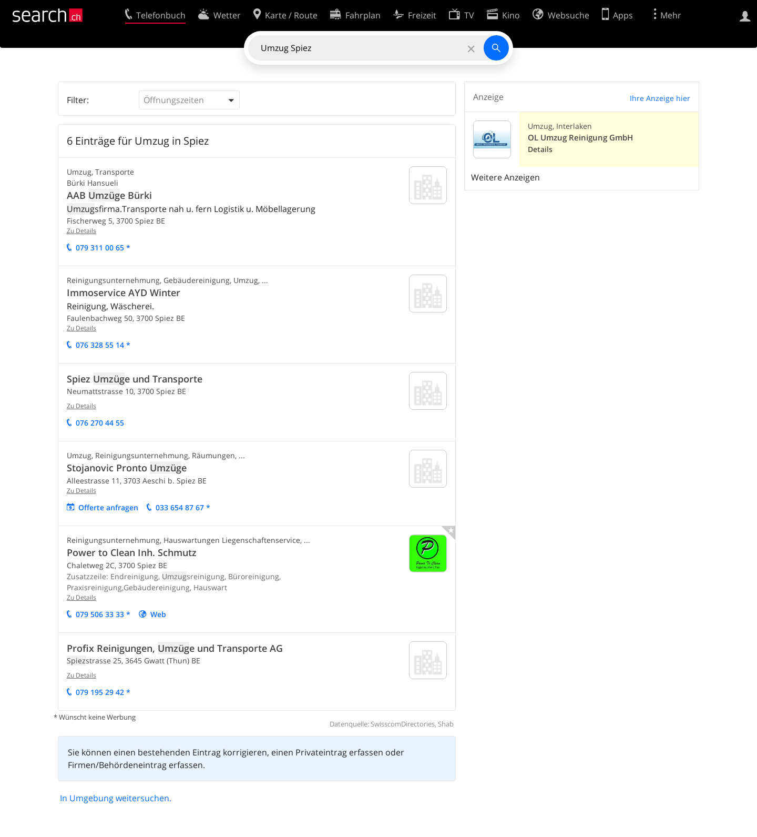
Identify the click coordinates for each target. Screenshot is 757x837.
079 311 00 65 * (103, 248)
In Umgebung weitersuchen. (115, 798)
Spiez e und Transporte (134, 378)
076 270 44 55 (100, 423)
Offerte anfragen (108, 507)
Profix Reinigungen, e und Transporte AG (175, 648)
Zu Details (81, 230)
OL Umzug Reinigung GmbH (580, 137)
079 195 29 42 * (103, 692)
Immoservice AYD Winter (123, 292)
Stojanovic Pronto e (127, 467)
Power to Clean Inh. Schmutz (132, 552)
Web (158, 614)
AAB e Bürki (109, 195)
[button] (189, 99)
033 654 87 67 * (183, 507)
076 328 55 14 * (103, 345)
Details (540, 149)
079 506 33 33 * (103, 614)
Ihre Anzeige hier (660, 98)
